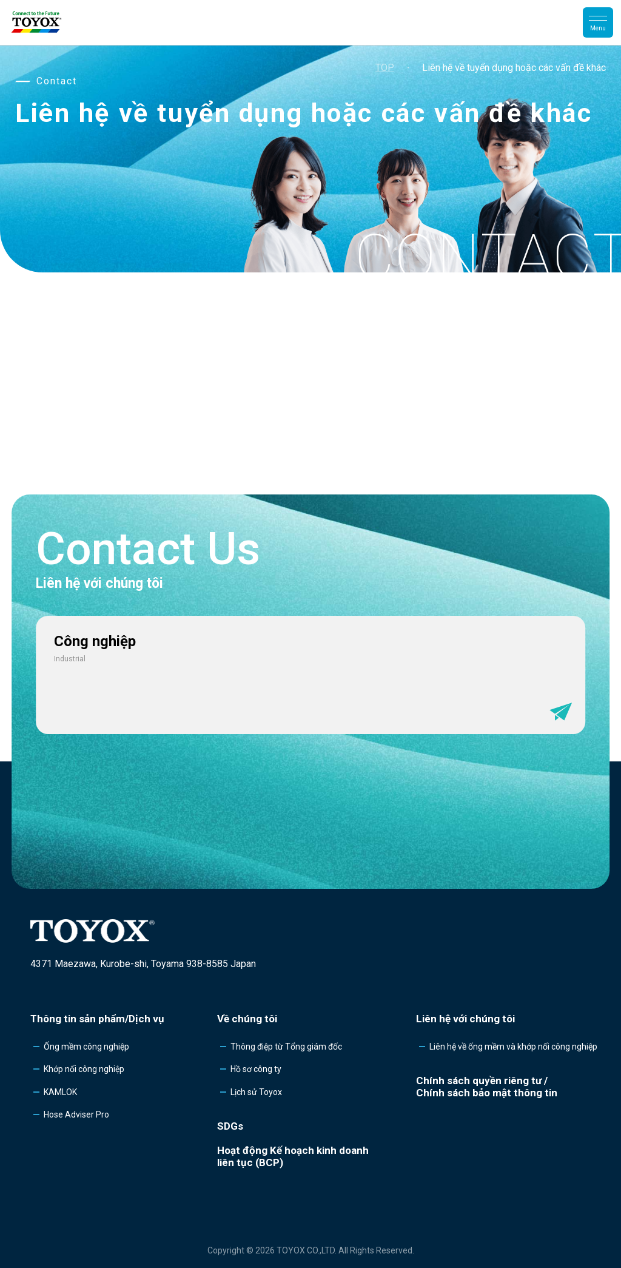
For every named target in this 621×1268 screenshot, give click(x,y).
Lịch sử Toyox (256, 1092)
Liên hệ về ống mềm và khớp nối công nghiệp (513, 1046)
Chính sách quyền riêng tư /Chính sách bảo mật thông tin (486, 1086)
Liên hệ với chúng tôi (465, 1019)
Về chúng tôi (247, 1019)
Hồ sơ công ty (255, 1069)
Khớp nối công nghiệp (84, 1069)
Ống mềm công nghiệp (86, 1046)
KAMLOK (60, 1092)
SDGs (230, 1126)
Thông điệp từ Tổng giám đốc (286, 1046)
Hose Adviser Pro (76, 1114)
